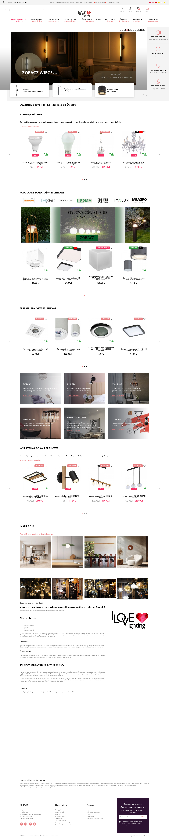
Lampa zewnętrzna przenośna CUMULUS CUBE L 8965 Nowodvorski (101, 278)
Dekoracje (152, 20)
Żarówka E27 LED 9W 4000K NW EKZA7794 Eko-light (68, 163)
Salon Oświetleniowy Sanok (65, 2)
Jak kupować (59, 818)
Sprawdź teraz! (39, 73)
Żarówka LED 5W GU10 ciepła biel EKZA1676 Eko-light (35, 163)
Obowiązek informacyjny (95, 818)
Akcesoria (110, 20)
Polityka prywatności (93, 812)
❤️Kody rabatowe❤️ (100, 2)
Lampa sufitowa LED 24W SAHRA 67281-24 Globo (35, 496)
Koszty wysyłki (59, 812)
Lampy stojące (29, 419)
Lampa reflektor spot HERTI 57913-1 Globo (68, 496)
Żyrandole (116, 384)
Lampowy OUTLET (19, 20)
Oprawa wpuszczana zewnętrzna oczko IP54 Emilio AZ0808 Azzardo (101, 349)
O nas (52, 2)
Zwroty (89, 814)
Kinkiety (71, 384)
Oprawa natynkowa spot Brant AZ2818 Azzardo (68, 349)
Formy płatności (60, 810)
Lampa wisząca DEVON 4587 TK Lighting (134, 496)
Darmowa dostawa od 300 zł (64, 825)
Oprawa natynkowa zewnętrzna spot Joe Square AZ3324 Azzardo (35, 278)
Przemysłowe (70, 20)
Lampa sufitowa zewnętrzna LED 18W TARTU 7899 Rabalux (68, 278)
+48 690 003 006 (21, 2)
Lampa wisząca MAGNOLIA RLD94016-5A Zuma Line (133, 163)
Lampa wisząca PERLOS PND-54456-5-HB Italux (101, 163)
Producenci (88, 2)
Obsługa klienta (61, 805)
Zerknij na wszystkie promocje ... (30, 126)
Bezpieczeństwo (60, 816)
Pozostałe (90, 805)
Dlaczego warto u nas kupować (65, 823)
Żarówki (123, 20)
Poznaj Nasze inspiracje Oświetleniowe (36, 534)
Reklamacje (90, 816)
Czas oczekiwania (61, 820)
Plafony (27, 384)
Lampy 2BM (79, 2)
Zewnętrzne (53, 20)
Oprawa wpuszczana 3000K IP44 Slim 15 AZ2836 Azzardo (134, 349)
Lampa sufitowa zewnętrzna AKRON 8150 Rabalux (134, 278)
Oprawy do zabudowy (77, 418)
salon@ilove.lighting (26, 818)
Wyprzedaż (138, 20)
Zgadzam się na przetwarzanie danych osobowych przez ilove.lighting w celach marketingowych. (132, 823)
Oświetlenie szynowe (90, 20)
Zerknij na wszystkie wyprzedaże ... (31, 460)
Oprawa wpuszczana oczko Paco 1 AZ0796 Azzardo (35, 349)
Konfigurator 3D (113, 2)
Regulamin (90, 810)
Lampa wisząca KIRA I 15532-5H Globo (101, 496)
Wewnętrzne (37, 20)
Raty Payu (58, 814)
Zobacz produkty (29, 395)
